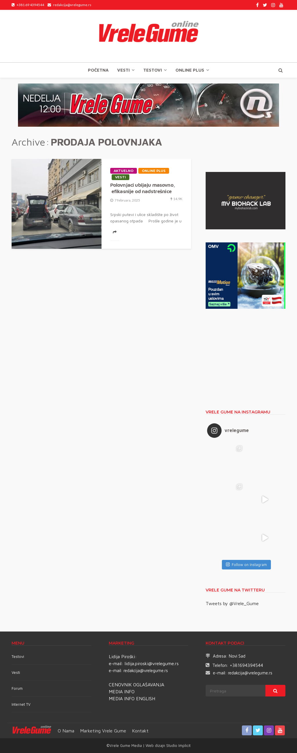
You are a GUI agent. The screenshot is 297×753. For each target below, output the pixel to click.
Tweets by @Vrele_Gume (232, 603)
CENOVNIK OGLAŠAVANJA (136, 684)
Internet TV (21, 704)
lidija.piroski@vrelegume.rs (152, 663)
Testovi (18, 656)
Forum (17, 688)
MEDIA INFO (122, 691)
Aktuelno (123, 171)
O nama (66, 730)
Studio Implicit (178, 745)
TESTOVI (152, 70)
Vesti (123, 70)
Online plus (189, 70)
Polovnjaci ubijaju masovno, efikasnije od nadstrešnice (142, 188)
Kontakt (140, 730)
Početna (98, 70)
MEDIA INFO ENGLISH (132, 698)
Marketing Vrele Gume (103, 730)
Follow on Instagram (246, 564)
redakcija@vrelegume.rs (146, 670)
